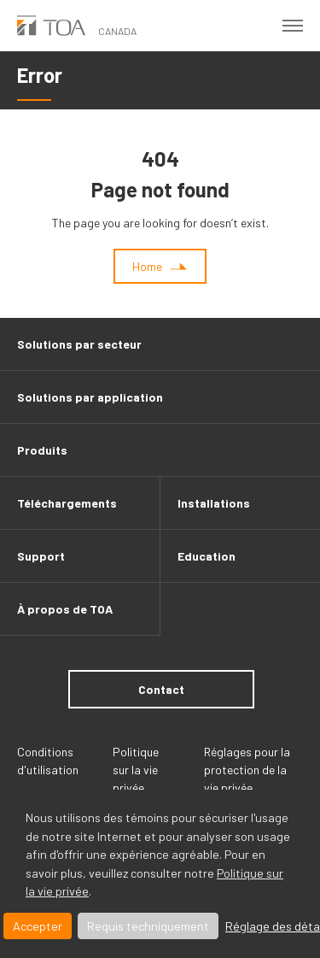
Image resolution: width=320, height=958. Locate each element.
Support (41, 556)
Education (206, 556)
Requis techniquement (148, 926)
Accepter (37, 926)
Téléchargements (67, 503)
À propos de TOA (65, 609)
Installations (213, 503)
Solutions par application (90, 397)
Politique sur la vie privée (136, 769)
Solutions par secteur (79, 344)
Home (147, 266)
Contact (161, 689)
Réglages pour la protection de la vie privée (247, 769)
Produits (42, 450)
